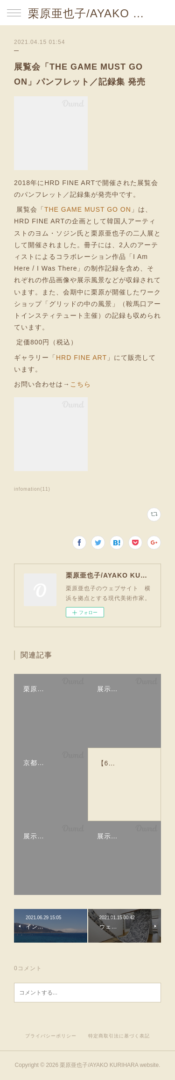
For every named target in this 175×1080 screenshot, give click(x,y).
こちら (80, 384)
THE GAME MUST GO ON (87, 209)
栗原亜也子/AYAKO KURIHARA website (87, 13)
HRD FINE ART (81, 357)
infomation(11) (32, 489)
